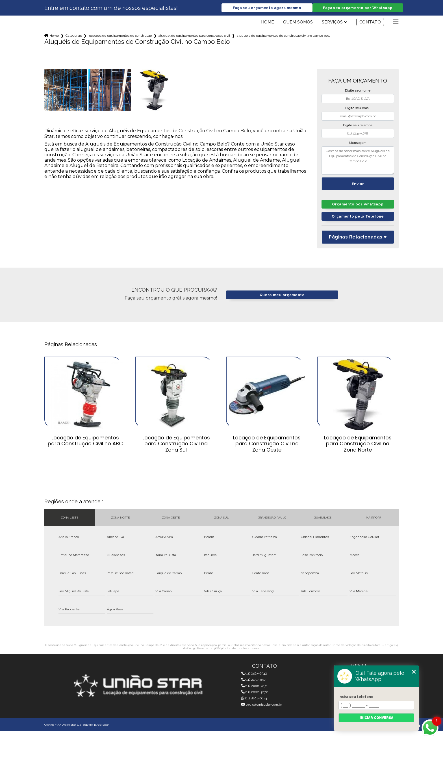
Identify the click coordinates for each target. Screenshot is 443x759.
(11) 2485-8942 (254, 673)
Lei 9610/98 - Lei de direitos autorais (234, 648)
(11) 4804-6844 (254, 698)
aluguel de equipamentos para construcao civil (194, 36)
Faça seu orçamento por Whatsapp (357, 8)
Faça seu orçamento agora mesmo (267, 8)
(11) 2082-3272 (254, 692)
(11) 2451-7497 (253, 680)
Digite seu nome (357, 90)
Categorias (74, 36)
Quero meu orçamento (282, 295)
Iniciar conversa (376, 718)
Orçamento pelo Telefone (358, 216)
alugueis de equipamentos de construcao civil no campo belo (283, 36)
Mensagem (357, 143)
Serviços (332, 22)
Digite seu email (357, 108)
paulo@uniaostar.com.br (261, 704)
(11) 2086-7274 (254, 686)
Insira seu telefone (355, 697)
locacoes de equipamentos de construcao (120, 36)
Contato (370, 22)
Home (267, 22)
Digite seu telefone (357, 125)
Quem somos (298, 22)
